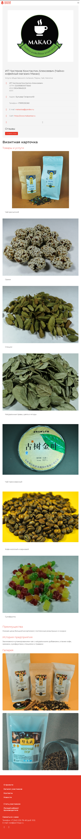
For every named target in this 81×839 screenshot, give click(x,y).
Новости (8, 797)
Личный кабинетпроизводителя (11, 809)
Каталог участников (13, 789)
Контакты (8, 793)
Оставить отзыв (11, 133)
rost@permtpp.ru (16, 823)
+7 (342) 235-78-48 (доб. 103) (23, 820)
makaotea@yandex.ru (24, 110)
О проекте (8, 785)
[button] (78, 3)
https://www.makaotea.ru (24, 116)
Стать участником (12, 804)
